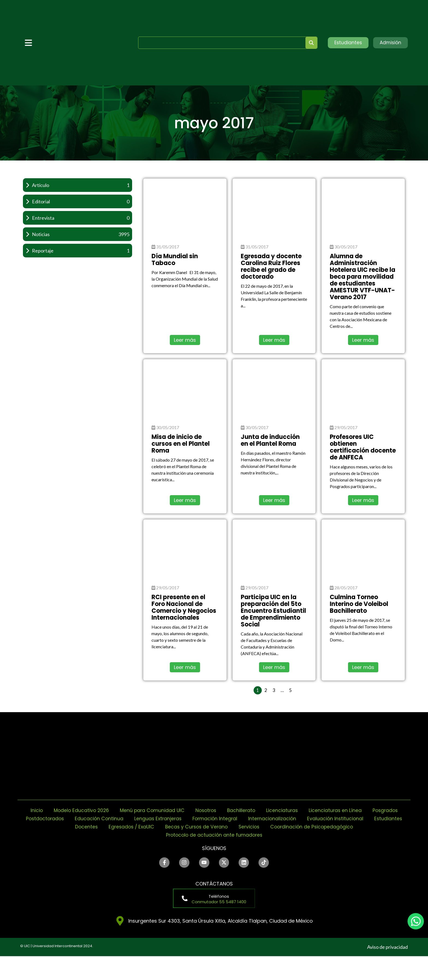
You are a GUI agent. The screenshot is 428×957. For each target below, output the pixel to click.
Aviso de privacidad (387, 948)
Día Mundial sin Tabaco (174, 259)
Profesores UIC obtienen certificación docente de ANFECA (363, 447)
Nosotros (206, 810)
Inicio (32, 810)
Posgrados (388, 810)
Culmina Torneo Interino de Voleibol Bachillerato (359, 604)
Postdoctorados (62, 818)
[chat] (416, 921)
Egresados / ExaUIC (148, 826)
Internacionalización (293, 818)
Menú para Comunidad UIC (151, 810)
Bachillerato (242, 810)
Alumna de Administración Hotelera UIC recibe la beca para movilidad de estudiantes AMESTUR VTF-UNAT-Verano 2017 (362, 276)
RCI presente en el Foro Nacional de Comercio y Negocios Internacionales (183, 607)
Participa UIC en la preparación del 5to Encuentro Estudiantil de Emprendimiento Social (273, 611)
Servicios (270, 826)
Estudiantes (65, 826)
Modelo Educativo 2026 (78, 810)
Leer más (185, 340)
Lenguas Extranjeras (177, 818)
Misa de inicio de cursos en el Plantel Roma (180, 444)
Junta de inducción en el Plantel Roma (270, 440)
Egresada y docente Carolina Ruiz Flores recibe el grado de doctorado (271, 266)
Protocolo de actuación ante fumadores (214, 834)
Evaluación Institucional (357, 818)
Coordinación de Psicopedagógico (334, 826)
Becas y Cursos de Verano (215, 826)
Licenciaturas (284, 810)
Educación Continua (117, 818)
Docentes (102, 826)
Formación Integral (235, 818)
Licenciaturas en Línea (337, 810)
